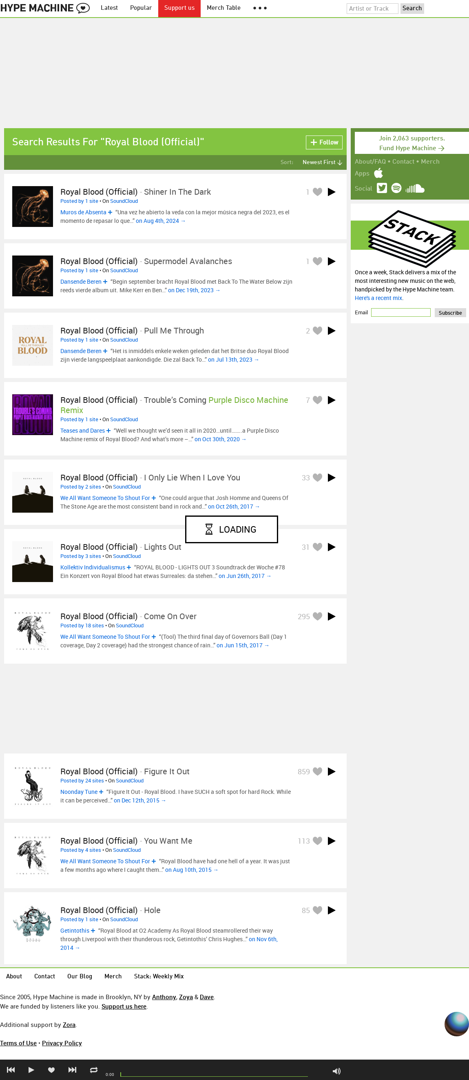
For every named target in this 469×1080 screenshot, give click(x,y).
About (14, 977)
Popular (141, 8)
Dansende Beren (81, 281)
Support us (179, 8)
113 (304, 840)
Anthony (164, 997)
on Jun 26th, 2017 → (245, 576)
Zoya (186, 997)
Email (362, 312)
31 (306, 547)
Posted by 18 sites (82, 625)
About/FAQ (370, 162)
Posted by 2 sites (80, 486)
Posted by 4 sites (80, 849)
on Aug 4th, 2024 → (161, 220)
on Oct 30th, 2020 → (221, 439)
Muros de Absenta (83, 212)
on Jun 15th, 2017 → (243, 645)
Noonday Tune (78, 792)
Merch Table (224, 8)
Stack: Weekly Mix (159, 977)
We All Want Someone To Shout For (105, 498)
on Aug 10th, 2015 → (192, 869)
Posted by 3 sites (80, 556)
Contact (403, 162)
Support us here (124, 1006)
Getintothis (74, 930)
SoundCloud (124, 200)
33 (306, 477)
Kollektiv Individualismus (92, 567)
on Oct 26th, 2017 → (234, 506)
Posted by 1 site (79, 200)
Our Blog (79, 977)
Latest (109, 8)
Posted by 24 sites (82, 780)
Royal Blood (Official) (99, 191)
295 (304, 616)
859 (304, 771)
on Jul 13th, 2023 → (233, 359)
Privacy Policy (62, 1043)
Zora (69, 1024)
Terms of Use (18, 1043)
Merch (430, 162)
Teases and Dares (82, 430)
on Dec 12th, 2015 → (140, 800)
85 (306, 910)
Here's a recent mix (378, 298)
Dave (207, 997)
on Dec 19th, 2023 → (194, 290)
